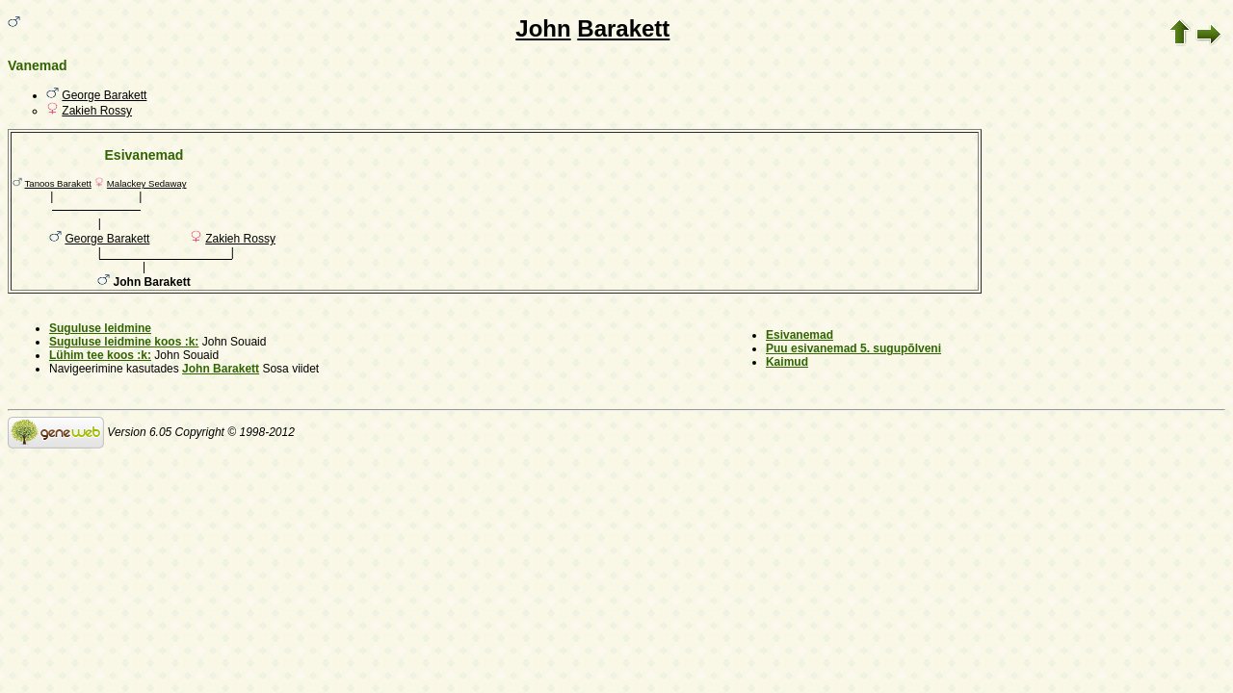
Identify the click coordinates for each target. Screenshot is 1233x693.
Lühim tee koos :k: (100, 355)
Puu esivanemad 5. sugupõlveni (853, 348)
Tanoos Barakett (58, 183)
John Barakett (220, 368)
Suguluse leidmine (100, 328)
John (542, 28)
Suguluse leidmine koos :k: (123, 341)
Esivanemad (799, 335)
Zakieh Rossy (97, 110)
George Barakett (104, 95)
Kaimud (787, 362)
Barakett (623, 28)
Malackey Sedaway (147, 183)
